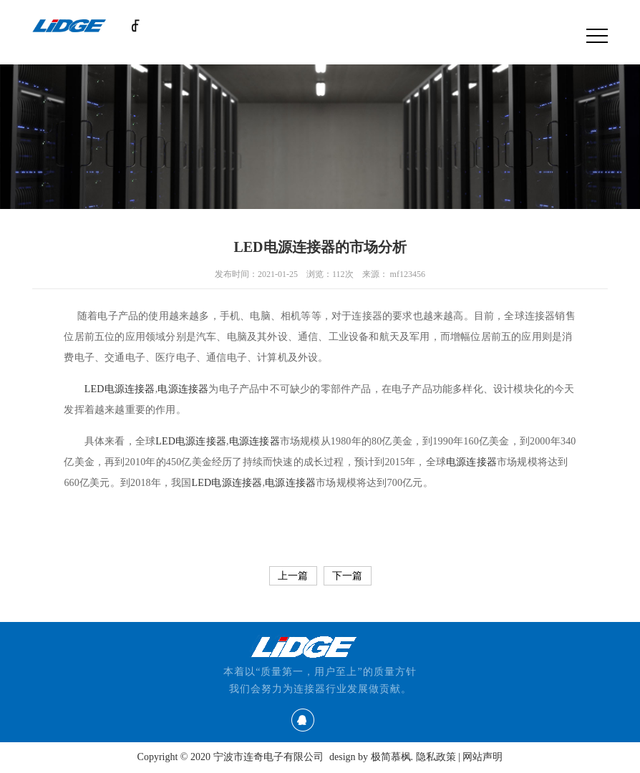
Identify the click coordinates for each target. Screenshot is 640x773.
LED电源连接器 (119, 389)
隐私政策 (436, 757)
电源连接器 (254, 441)
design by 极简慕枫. (371, 757)
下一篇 (347, 575)
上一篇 (293, 575)
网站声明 (482, 757)
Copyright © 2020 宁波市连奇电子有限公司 (230, 757)
